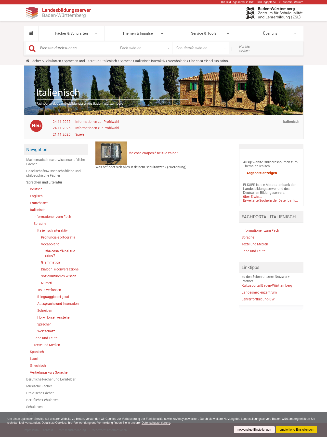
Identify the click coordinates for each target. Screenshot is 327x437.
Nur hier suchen (245, 48)
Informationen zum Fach (52, 217)
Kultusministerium (291, 2)
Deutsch (36, 189)
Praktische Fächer (40, 393)
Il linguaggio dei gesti (53, 297)
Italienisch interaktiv (150, 61)
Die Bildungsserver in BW (237, 2)
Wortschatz (46, 331)
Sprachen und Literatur (81, 61)
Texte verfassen (49, 290)
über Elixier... (252, 196)
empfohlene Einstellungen (297, 429)
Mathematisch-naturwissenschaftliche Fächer (55, 162)
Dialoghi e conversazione (59, 269)
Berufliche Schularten (42, 400)
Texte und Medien (47, 345)
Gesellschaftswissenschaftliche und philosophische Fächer (53, 173)
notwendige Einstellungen (254, 429)
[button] (31, 33)
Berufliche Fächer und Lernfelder (51, 379)
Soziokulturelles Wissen (58, 276)
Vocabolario (177, 61)
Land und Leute (45, 338)
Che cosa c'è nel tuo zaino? (60, 253)
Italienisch (109, 61)
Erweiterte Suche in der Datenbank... (270, 200)
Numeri (46, 283)
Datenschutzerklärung (156, 422)
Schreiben (44, 310)
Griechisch (38, 365)
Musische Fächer (39, 386)
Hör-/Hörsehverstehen (54, 317)
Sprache (126, 61)
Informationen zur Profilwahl (97, 122)
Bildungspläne (266, 2)
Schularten (34, 407)
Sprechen (44, 324)
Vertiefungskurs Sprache (48, 372)
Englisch (36, 196)
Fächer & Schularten (71, 33)
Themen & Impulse (137, 33)
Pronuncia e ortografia (58, 237)
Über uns (270, 33)
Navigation (36, 149)
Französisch (39, 203)
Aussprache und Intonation (58, 304)
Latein (34, 359)
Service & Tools (204, 33)
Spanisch (37, 352)
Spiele (79, 134)
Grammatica (50, 262)
